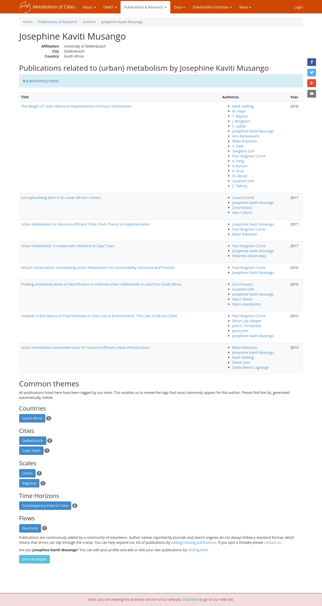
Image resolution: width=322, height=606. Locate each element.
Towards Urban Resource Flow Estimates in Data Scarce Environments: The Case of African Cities (99, 315)
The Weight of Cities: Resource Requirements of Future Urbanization (76, 106)
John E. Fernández (246, 325)
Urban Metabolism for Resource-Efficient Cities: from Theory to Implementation (85, 224)
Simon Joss (241, 362)
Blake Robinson (245, 141)
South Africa (32, 418)
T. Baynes (240, 116)
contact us (272, 542)
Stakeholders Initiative (212, 7)
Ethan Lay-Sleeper (246, 320)
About (89, 7)
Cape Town (31, 450)
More (245, 7)
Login (298, 7)
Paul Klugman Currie (248, 156)
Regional (29, 483)
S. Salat (238, 146)
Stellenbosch (32, 440)
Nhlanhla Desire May (249, 255)
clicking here (198, 549)
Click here (191, 599)
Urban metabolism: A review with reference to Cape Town (68, 245)
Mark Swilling (243, 106)
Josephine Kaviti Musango (253, 131)
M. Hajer (239, 111)
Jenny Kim (240, 330)
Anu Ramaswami (245, 136)
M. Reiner (240, 176)
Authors (89, 21)
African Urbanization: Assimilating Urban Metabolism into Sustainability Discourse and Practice (98, 267)
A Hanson (240, 166)
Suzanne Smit (243, 181)
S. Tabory (239, 185)
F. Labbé (239, 126)
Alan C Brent (242, 212)
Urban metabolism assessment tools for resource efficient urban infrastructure (85, 347)
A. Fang (238, 161)
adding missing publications (193, 542)
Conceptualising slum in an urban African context (61, 197)
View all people (34, 559)
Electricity (30, 528)
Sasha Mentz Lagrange (250, 367)
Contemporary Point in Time (45, 505)
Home (28, 21)
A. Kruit (238, 171)
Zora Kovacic (242, 207)
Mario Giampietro (246, 304)
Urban (27, 473)
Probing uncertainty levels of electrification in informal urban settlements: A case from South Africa (101, 284)
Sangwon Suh (243, 151)
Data (179, 7)
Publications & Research (145, 7)
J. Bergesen (241, 121)
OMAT (110, 7)
